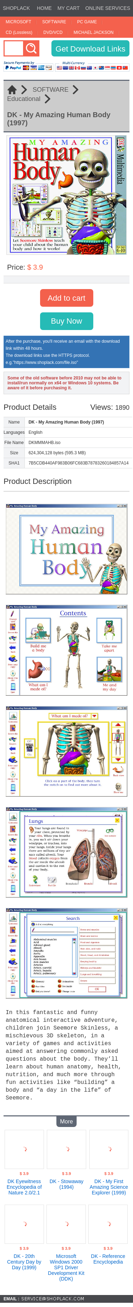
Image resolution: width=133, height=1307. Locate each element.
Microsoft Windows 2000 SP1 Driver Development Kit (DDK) (66, 1264)
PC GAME (87, 21)
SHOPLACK (16, 8)
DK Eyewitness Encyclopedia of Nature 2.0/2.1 (24, 1183)
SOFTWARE (54, 21)
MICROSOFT (18, 21)
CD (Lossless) (19, 32)
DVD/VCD (52, 32)
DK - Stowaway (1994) (67, 1180)
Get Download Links (91, 48)
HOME (44, 8)
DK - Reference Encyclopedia (108, 1255)
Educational (23, 98)
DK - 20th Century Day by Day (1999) (24, 1258)
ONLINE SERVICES (107, 8)
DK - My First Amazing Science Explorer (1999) (109, 1183)
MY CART (68, 8)
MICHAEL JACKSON (93, 32)
